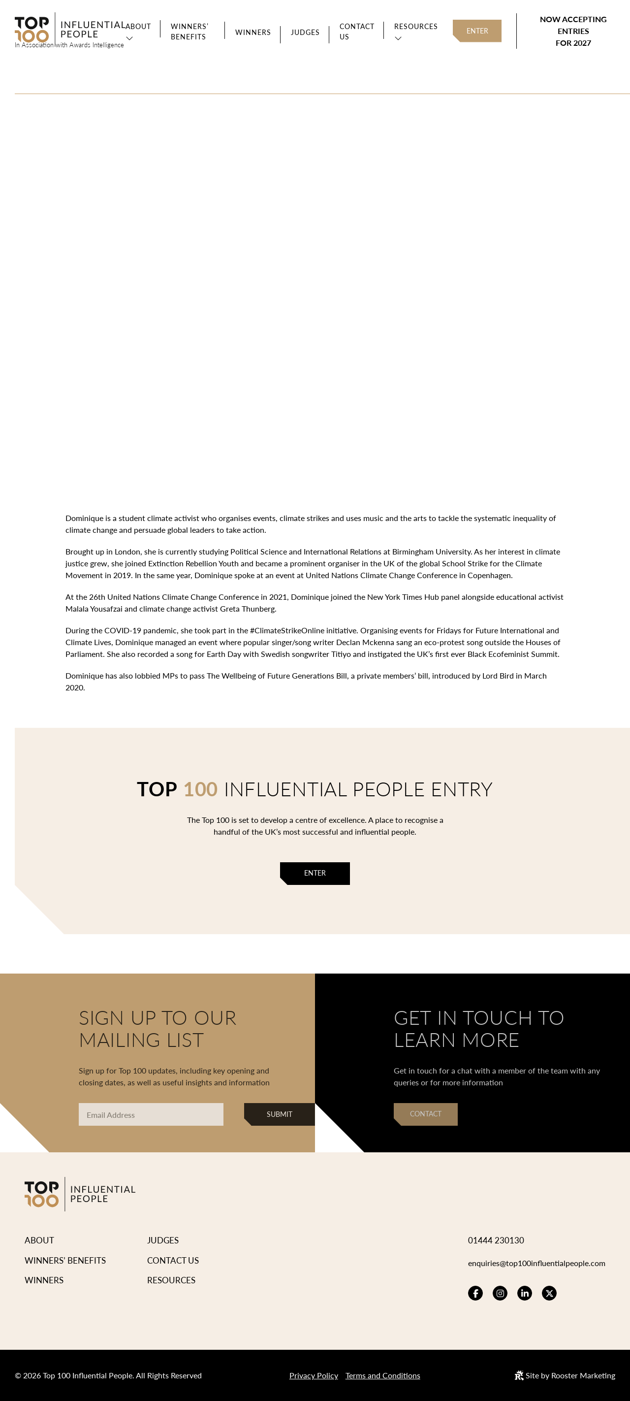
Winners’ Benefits (190, 31)
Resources (414, 26)
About (138, 26)
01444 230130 (487, 1240)
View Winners (215, 253)
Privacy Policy (313, 1375)
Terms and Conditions (383, 1375)
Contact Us (355, 31)
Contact (425, 1113)
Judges (303, 32)
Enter (476, 30)
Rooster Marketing (583, 1375)
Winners (251, 32)
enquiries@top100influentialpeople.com (532, 1263)
